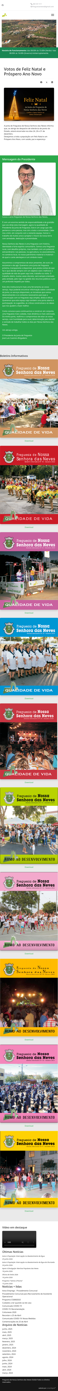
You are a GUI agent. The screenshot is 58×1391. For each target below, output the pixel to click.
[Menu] (52, 15)
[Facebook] (3, 5)
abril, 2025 (6, 1335)
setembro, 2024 (9, 1354)
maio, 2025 (7, 1332)
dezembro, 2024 (9, 1348)
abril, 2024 (6, 1370)
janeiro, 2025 (7, 1344)
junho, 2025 (7, 1329)
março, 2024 (7, 1373)
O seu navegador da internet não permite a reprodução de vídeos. (19, 1239)
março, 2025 (7, 1338)
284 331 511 (37, 4)
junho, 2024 (7, 1363)
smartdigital (51, 1388)
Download (29, 441)
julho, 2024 (7, 1360)
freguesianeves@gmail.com (43, 6)
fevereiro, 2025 (8, 1341)
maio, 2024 (7, 1366)
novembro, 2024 (9, 1351)
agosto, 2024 (7, 1357)
